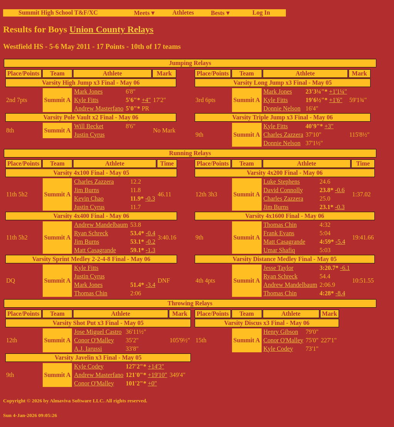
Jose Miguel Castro (98, 331)
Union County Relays (111, 29)
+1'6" (335, 100)
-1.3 (150, 250)
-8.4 (340, 293)
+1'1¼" (338, 91)
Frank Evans (279, 233)
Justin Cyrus (89, 134)
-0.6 (339, 190)
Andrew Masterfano (98, 108)
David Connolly (283, 190)
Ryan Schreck (91, 233)
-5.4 (340, 241)
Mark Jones (88, 91)
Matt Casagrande (95, 250)
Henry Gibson (281, 331)
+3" (329, 126)
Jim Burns (86, 190)
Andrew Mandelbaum (101, 224)
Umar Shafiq (279, 250)
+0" (152, 383)
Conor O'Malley (94, 340)
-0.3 (150, 198)
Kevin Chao (89, 198)
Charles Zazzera (283, 134)
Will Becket (88, 126)
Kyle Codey (89, 366)
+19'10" (157, 375)
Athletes (183, 12)
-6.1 (345, 268)
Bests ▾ (220, 13)
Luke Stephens (282, 181)
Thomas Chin (90, 293)
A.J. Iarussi (88, 348)
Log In (259, 12)
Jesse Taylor (279, 268)
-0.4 (150, 233)
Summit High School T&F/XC (58, 12)
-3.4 (150, 284)
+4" (146, 100)
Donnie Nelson (282, 108)
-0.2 (150, 241)
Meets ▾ (144, 13)
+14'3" (156, 366)
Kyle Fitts (86, 100)
